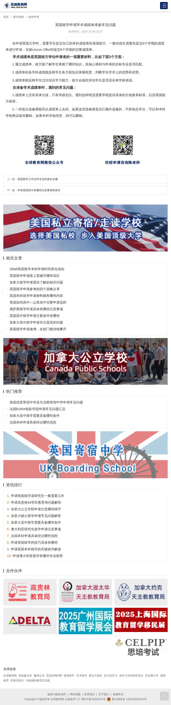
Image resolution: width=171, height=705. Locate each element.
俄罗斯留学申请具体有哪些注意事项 (36, 309)
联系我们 (89, 694)
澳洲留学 (69, 675)
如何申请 (33, 16)
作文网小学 (152, 675)
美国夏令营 (25, 675)
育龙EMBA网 (54, 675)
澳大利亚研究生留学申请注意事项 (34, 529)
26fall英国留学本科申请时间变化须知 (37, 269)
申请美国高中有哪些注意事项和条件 (39, 190)
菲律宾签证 (17, 680)
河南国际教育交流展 (38, 680)
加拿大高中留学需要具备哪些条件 (35, 415)
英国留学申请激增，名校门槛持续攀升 (38, 329)
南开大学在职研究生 (131, 675)
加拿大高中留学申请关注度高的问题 (36, 322)
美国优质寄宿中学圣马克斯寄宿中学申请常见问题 (46, 402)
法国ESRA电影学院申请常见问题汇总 (37, 409)
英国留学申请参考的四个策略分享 (35, 289)
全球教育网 (10, 675)
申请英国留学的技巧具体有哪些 (32, 542)
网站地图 (75, 694)
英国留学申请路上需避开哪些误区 (35, 276)
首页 (6, 16)
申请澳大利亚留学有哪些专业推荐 (35, 556)
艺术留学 (81, 675)
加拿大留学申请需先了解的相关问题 (36, 282)
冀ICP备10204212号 (93, 699)
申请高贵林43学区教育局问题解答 (34, 502)
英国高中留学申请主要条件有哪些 (35, 316)
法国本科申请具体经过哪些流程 (33, 422)
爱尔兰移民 (95, 675)
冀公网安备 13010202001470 (127, 699)
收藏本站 (118, 694)
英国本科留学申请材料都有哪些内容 (36, 296)
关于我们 (103, 694)
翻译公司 (39, 675)
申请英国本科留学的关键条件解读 (34, 549)
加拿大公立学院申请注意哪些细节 (34, 509)
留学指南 (18, 16)
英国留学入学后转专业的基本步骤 (38, 179)
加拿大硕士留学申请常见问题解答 (34, 516)
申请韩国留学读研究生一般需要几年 (35, 496)
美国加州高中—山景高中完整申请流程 (38, 302)
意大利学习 (110, 675)
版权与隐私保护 (56, 694)
